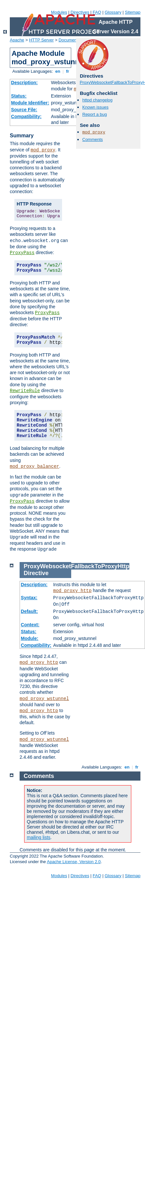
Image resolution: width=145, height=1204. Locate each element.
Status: (18, 96)
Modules (59, 12)
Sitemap (132, 12)
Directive (36, 573)
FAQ (97, 12)
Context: (30, 624)
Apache (17, 40)
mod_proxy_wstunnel (44, 698)
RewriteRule (25, 390)
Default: (29, 611)
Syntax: (29, 597)
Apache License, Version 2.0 (74, 861)
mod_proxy (43, 150)
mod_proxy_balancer (34, 466)
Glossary (113, 12)
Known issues (95, 107)
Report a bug (94, 114)
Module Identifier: (30, 102)
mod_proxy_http (72, 590)
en (57, 71)
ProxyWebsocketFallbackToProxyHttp (76, 566)
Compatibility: (26, 116)
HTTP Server (41, 40)
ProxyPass (22, 252)
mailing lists (38, 837)
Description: (24, 82)
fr (68, 71)
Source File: (24, 109)
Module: (30, 638)
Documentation (72, 40)
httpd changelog (97, 100)
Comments (92, 139)
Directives (80, 12)
